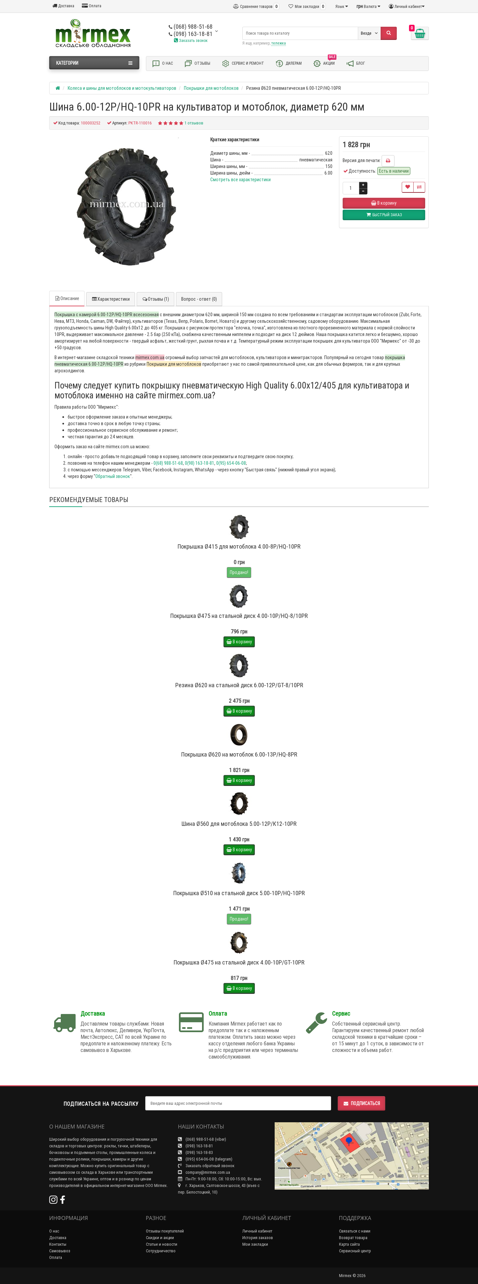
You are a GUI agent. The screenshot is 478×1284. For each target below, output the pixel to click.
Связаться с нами (354, 1231)
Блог (355, 63)
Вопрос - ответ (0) (199, 299)
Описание (66, 298)
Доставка (63, 5)
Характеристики (110, 299)
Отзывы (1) (155, 299)
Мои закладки (255, 1244)
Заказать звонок (191, 40)
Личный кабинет (257, 1231)
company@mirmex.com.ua (204, 1172)
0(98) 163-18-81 (199, 463)
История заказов (257, 1237)
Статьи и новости (161, 1244)
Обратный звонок (112, 476)
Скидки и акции (160, 1237)
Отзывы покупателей (165, 1231)
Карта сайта (349, 1244)
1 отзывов (194, 123)
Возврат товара (353, 1237)
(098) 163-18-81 (191, 34)
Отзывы (197, 63)
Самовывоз (59, 1251)
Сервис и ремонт (243, 63)
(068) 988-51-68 (191, 26)
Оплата (91, 5)
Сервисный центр (355, 1251)
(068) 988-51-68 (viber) (202, 1139)
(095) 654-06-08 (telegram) (205, 1159)
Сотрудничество (161, 1251)
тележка (278, 43)
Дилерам (288, 63)
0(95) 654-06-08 (231, 463)
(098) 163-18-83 (195, 1152)
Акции (324, 63)
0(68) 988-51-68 (168, 463)
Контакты (57, 1244)
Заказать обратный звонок (206, 1165)
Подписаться (361, 1103)
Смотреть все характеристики (240, 180)
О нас (162, 63)
